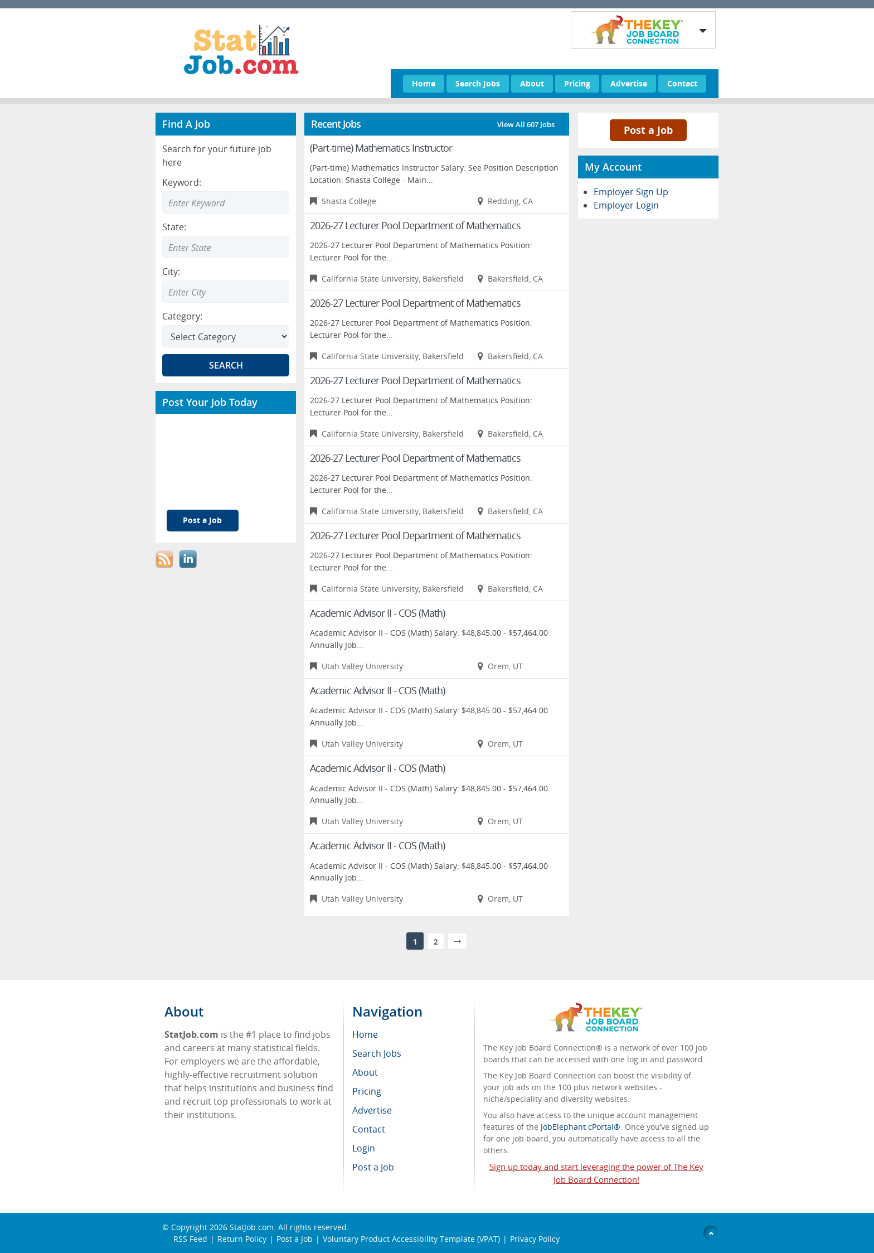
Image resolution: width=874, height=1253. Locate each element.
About (532, 83)
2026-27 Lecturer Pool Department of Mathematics (415, 225)
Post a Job (202, 520)
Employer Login (626, 205)
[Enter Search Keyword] (225, 202)
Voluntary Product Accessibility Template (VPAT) (411, 1238)
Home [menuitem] (365, 1034)
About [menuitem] (365, 1072)
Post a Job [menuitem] (373, 1167)
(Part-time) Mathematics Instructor (381, 147)
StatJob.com (252, 1227)
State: (174, 227)
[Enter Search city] (225, 291)
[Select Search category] (225, 336)
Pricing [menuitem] (366, 1091)
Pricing (577, 83)
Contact (682, 83)
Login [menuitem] (363, 1148)
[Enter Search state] (225, 247)
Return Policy (241, 1238)
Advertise (628, 83)
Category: (182, 316)
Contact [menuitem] (368, 1129)
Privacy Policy (536, 1238)
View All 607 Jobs (526, 124)
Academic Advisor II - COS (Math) (377, 613)
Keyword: (181, 182)
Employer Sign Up (631, 192)
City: (171, 271)
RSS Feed (190, 1238)
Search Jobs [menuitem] (376, 1053)
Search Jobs (477, 83)
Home (423, 83)
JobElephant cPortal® (580, 1126)
